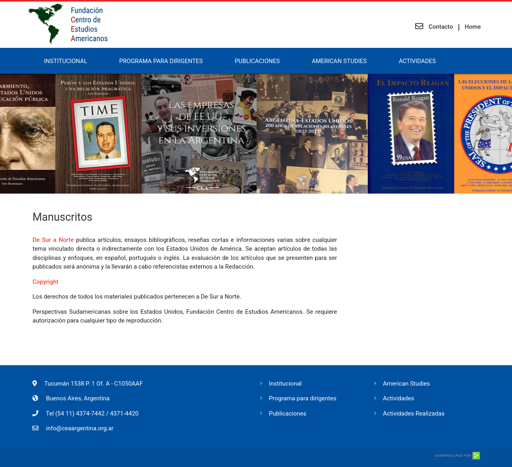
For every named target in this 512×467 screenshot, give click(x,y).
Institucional (65, 61)
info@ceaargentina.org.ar (80, 428)
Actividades (417, 61)
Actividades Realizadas (413, 413)
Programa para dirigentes (302, 398)
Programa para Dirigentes (161, 61)
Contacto (434, 26)
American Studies (339, 61)
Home (473, 26)
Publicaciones (257, 61)
